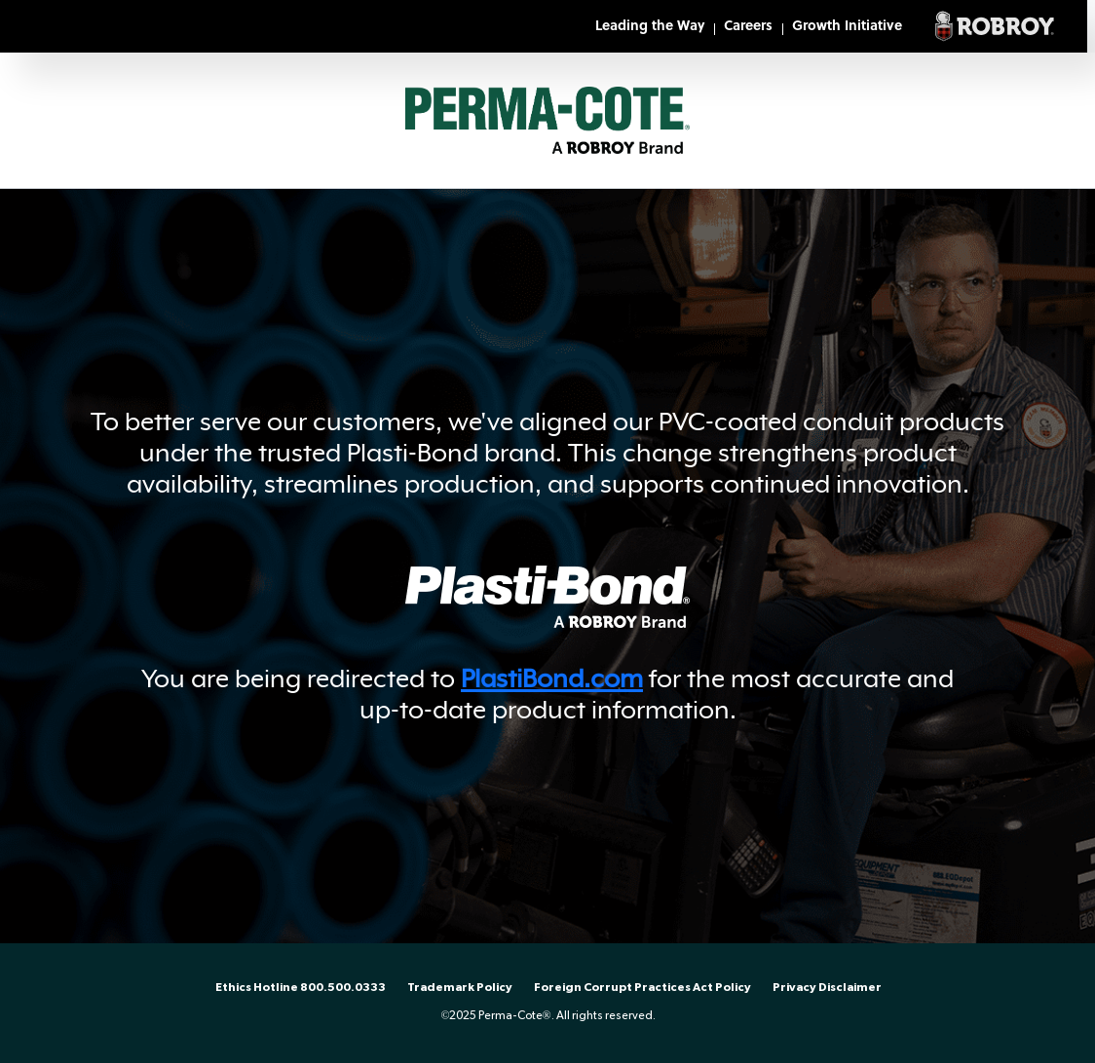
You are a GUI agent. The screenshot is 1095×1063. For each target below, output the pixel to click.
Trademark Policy (459, 987)
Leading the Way (649, 26)
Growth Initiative (847, 26)
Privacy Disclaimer (827, 987)
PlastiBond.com (552, 678)
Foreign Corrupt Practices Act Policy (642, 987)
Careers (748, 26)
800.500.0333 (343, 987)
